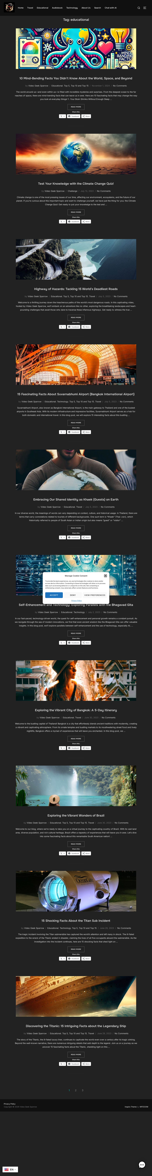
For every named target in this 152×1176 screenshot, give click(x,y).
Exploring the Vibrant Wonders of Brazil (76, 871)
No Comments (120, 98)
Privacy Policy (76, 601)
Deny (73, 595)
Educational (42, 7)
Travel (30, 7)
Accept (54, 595)
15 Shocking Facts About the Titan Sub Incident (76, 977)
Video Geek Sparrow (38, 98)
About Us (86, 7)
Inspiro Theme (131, 1171)
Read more (77, 119)
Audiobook (57, 7)
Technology (72, 7)
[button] (105, 575)
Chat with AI (111, 7)
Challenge (72, 211)
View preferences (94, 595)
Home (20, 7)
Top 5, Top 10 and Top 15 (76, 98)
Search (97, 7)
